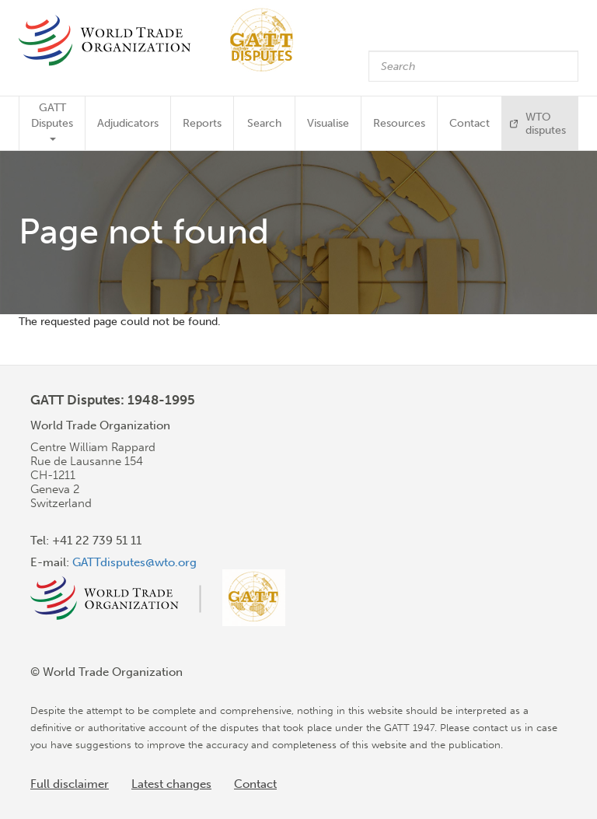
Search (264, 123)
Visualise (328, 123)
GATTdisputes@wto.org (134, 562)
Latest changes (171, 784)
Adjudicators (128, 123)
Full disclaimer (69, 784)
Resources (399, 123)
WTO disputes (545, 123)
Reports (202, 123)
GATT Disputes (52, 121)
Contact (469, 123)
